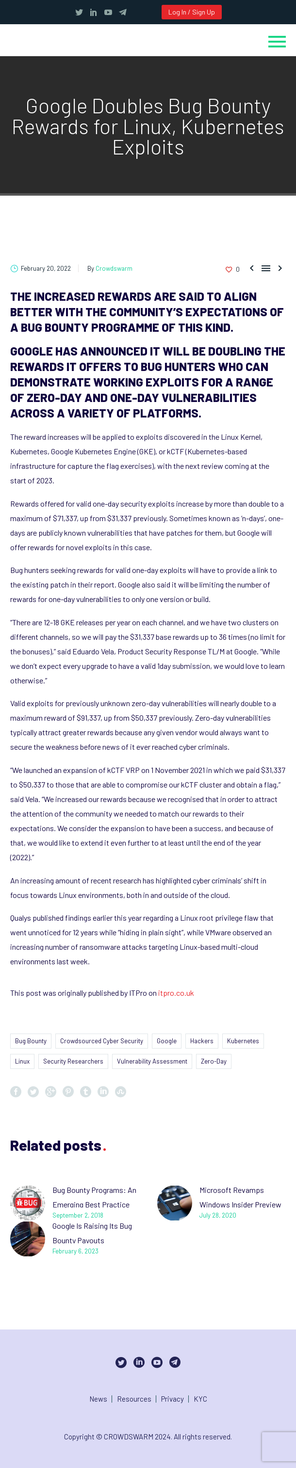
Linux (22, 1061)
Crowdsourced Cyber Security (101, 1041)
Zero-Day (214, 1061)
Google (167, 1041)
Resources (134, 1399)
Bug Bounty (31, 1041)
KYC (200, 1399)
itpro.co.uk (176, 992)
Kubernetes (243, 1041)
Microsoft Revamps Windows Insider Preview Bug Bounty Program (240, 1204)
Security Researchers (73, 1061)
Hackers (202, 1041)
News (98, 1399)
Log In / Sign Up (191, 12)
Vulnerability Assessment (152, 1061)
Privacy (172, 1399)
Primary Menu (277, 41)
